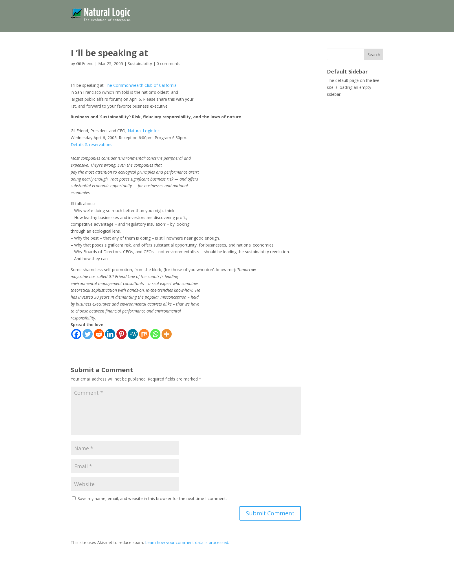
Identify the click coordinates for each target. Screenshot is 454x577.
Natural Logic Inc (144, 130)
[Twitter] (88, 334)
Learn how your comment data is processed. (187, 542)
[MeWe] (133, 334)
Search (373, 54)
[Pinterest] (121, 334)
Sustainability (140, 63)
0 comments (168, 63)
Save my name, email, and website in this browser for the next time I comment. (152, 498)
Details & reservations (91, 144)
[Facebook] (76, 334)
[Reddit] (99, 334)
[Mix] (144, 334)
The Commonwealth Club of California (141, 85)
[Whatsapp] (155, 334)
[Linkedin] (110, 334)
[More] (167, 334)
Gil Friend (85, 63)
